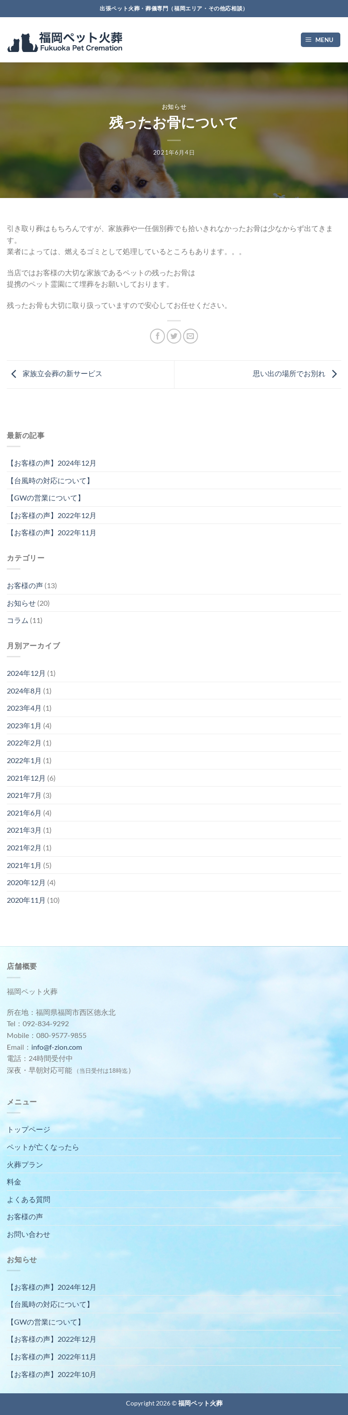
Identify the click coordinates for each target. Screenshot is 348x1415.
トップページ (28, 1129)
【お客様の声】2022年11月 (52, 532)
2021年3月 (24, 829)
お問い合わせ (28, 1234)
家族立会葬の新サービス (54, 373)
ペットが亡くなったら (43, 1146)
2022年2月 (24, 742)
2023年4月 (24, 707)
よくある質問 (28, 1199)
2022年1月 (24, 760)
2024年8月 (24, 690)
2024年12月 (26, 673)
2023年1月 (24, 725)
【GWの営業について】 (46, 497)
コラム (18, 620)
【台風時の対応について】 (50, 480)
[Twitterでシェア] (174, 336)
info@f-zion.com (56, 1046)
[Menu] (321, 40)
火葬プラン (25, 1164)
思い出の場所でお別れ (297, 373)
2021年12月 (26, 778)
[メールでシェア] (190, 336)
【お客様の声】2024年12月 (52, 462)
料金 (14, 1181)
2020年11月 (26, 900)
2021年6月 (24, 812)
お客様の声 (25, 585)
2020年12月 (26, 882)
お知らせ (174, 106)
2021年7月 (24, 795)
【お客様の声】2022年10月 (52, 1374)
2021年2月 (24, 847)
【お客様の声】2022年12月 (52, 515)
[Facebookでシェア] (157, 336)
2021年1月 (24, 865)
